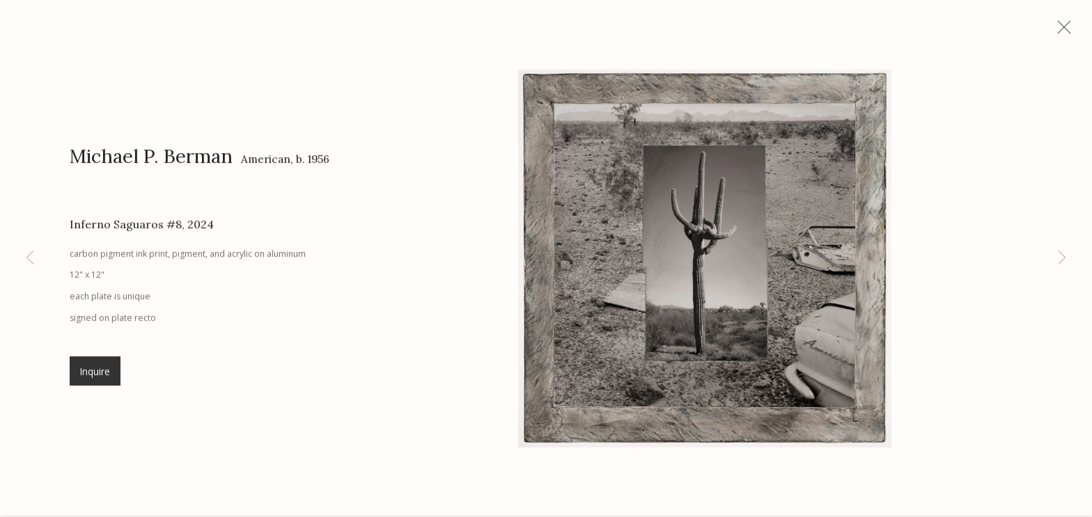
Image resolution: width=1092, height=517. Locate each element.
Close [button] (1066, 31)
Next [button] (1062, 258)
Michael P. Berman (151, 161)
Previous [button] (30, 258)
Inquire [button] (95, 378)
